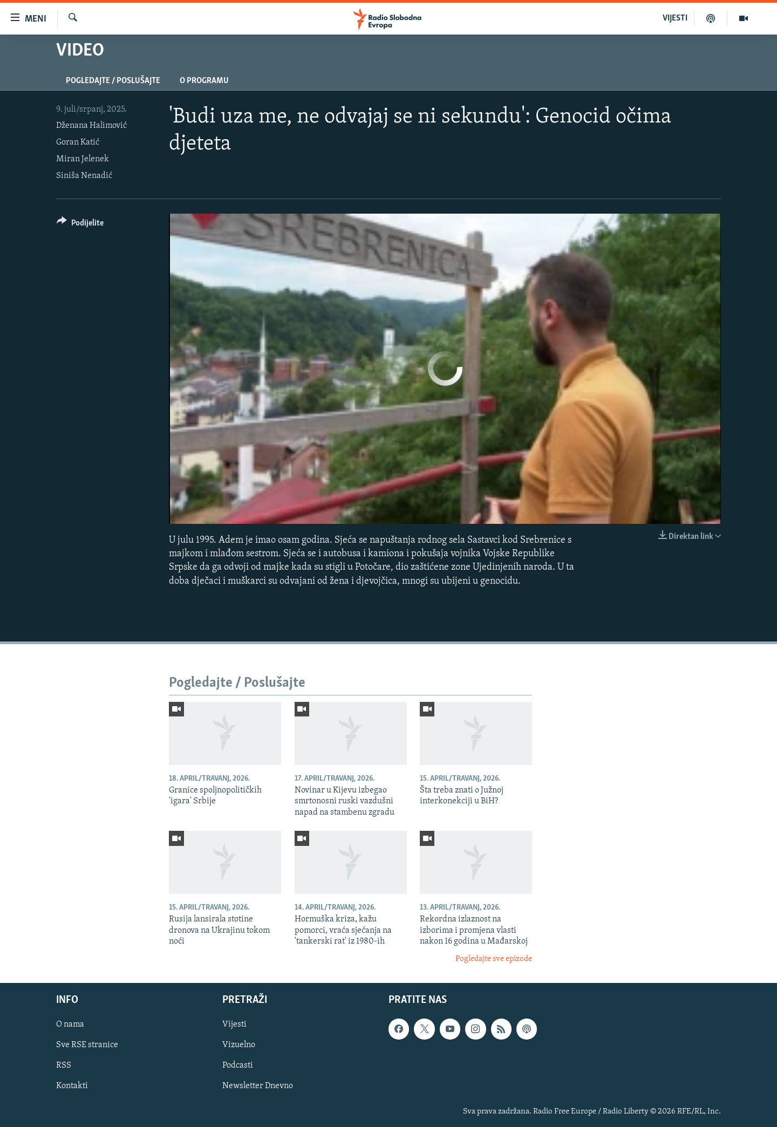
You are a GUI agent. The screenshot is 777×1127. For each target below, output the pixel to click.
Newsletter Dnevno (257, 1086)
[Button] (80, 225)
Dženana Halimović (91, 125)
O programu (204, 81)
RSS (63, 1065)
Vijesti (234, 1024)
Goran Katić (77, 142)
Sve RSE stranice (87, 1045)
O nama (70, 1024)
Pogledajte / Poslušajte (113, 81)
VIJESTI (675, 18)
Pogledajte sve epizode (493, 959)
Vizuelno (238, 1045)
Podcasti (237, 1065)
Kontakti (72, 1086)
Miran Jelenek (82, 159)
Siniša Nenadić (84, 176)
